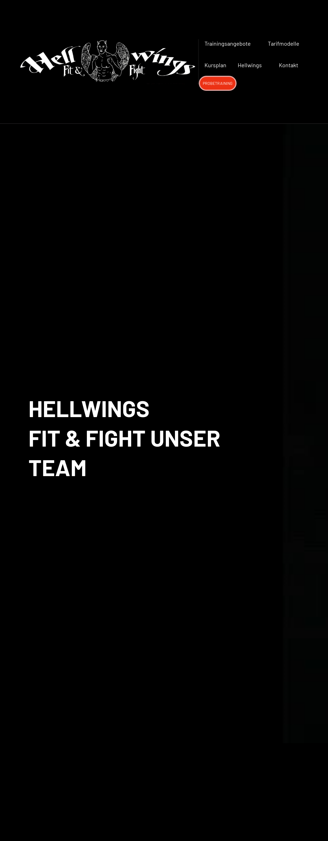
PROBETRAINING (218, 83)
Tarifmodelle (283, 43)
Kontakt (288, 65)
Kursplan (215, 65)
